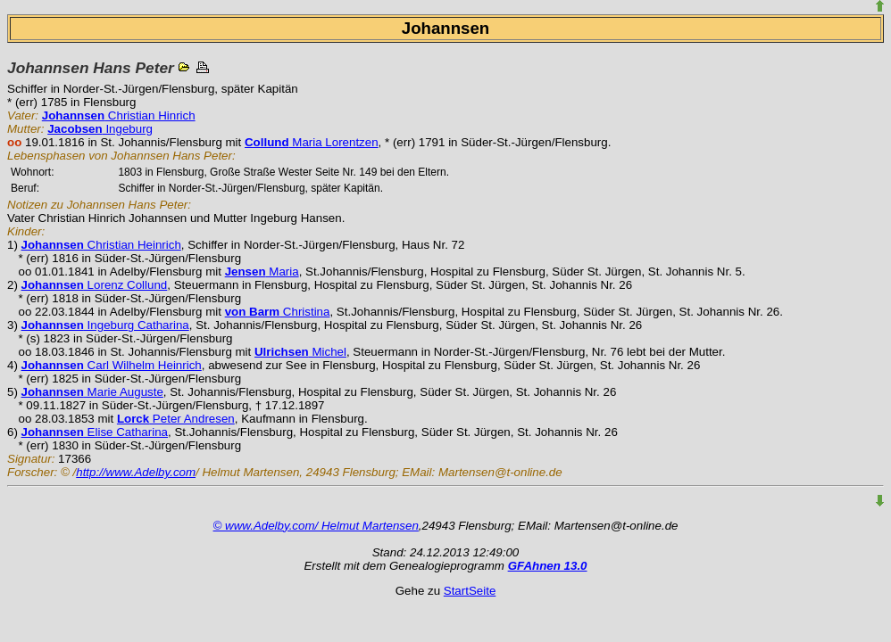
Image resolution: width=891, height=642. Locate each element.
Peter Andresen (176, 418)
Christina (277, 311)
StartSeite (470, 590)
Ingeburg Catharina (105, 325)
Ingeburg (100, 129)
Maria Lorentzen (312, 142)
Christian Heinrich (101, 244)
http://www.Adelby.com (136, 472)
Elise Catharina (94, 432)
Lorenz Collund (94, 285)
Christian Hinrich (119, 115)
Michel (300, 351)
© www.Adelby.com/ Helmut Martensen (316, 525)
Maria (262, 271)
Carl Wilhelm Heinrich (111, 365)
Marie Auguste (92, 392)
